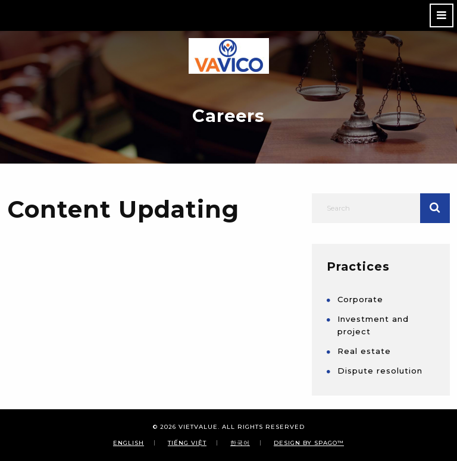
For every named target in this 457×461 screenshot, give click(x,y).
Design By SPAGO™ (309, 442)
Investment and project (373, 325)
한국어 (240, 442)
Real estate (364, 351)
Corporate (360, 299)
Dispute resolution (379, 370)
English (128, 442)
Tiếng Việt (187, 442)
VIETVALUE (198, 426)
